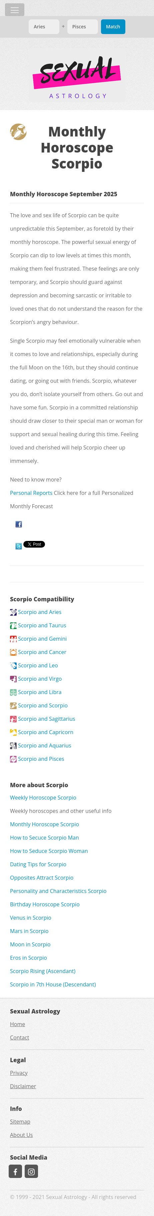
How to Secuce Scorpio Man (44, 837)
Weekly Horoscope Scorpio (43, 797)
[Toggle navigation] (14, 9)
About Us (21, 1135)
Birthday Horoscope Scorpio (45, 904)
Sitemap (20, 1121)
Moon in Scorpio (30, 944)
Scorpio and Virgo (36, 678)
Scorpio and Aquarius (40, 745)
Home (17, 1024)
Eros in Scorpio (28, 957)
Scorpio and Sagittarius (42, 718)
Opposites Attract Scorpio (41, 877)
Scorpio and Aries (35, 612)
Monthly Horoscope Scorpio (44, 824)
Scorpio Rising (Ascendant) (42, 971)
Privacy (19, 1073)
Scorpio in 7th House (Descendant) (53, 984)
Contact (19, 1037)
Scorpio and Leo (34, 665)
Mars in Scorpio (29, 931)
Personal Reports (31, 493)
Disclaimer (23, 1086)
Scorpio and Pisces (37, 759)
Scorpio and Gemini (38, 638)
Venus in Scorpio (30, 917)
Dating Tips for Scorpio (38, 864)
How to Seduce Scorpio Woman (49, 851)
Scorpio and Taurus (38, 625)
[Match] (44, 26)
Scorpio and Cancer (38, 652)
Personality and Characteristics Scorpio (58, 891)
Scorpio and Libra (36, 692)
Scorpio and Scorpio (39, 705)
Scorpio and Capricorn (41, 732)
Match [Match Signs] (113, 26)
